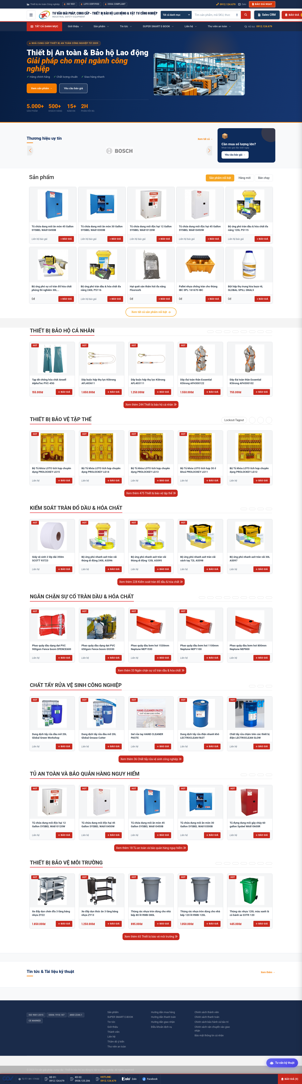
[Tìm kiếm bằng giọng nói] (236, 14)
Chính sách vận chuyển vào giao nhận (212, 1028)
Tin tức (111, 1021)
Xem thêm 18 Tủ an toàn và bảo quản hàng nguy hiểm (151, 848)
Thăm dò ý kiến (115, 1041)
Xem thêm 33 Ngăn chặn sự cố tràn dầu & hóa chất (151, 670)
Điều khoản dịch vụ (161, 1026)
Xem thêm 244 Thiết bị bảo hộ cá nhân (151, 404)
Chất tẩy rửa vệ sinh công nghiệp (76, 685)
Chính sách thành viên (207, 1012)
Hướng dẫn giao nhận (163, 1021)
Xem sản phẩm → (41, 88)
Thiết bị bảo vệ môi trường (66, 863)
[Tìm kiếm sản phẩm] (212, 15)
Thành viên (113, 1031)
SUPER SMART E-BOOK (120, 1016)
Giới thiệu (112, 1026)
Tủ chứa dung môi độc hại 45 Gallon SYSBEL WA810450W (200, 228)
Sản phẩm (41, 177)
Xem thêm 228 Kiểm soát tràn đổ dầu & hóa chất (151, 581)
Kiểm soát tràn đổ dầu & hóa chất (76, 508)
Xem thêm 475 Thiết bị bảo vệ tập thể (151, 493)
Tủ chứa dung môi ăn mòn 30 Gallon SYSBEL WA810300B (102, 228)
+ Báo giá (66, 238)
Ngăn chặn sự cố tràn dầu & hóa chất (82, 597)
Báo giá (64, 391)
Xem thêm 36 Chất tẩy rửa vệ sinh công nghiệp (151, 759)
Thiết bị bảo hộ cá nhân (62, 331)
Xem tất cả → (205, 139)
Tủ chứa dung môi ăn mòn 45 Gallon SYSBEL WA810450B (53, 228)
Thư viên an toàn (116, 1046)
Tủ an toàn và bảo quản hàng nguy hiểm (84, 774)
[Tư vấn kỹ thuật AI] (282, 1063)
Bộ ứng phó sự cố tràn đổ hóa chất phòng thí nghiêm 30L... (52, 288)
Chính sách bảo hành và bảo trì (212, 1021)
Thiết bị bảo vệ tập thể (60, 419)
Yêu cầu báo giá (73, 88)
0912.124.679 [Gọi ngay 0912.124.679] (225, 4)
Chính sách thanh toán (207, 1016)
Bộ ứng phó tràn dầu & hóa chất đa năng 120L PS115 (248, 228)
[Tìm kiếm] (246, 15)
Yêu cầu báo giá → (235, 154)
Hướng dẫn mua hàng (163, 1012)
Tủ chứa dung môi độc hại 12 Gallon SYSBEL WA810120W (151, 228)
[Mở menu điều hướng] (31, 15)
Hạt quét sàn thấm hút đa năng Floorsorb (148, 288)
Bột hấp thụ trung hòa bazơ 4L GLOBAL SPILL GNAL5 (245, 288)
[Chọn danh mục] (176, 15)
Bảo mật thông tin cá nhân (209, 1035)
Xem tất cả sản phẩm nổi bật (151, 312)
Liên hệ (111, 1036)
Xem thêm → (268, 972)
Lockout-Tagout (234, 420)
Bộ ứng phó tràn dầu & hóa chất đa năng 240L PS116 (101, 288)
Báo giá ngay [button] (262, 4)
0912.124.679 (264, 26)
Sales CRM (267, 14)
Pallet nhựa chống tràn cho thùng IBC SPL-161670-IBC (198, 288)
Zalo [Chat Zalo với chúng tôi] (242, 4)
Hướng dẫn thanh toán (163, 1016)
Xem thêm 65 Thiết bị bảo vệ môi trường (151, 936)
